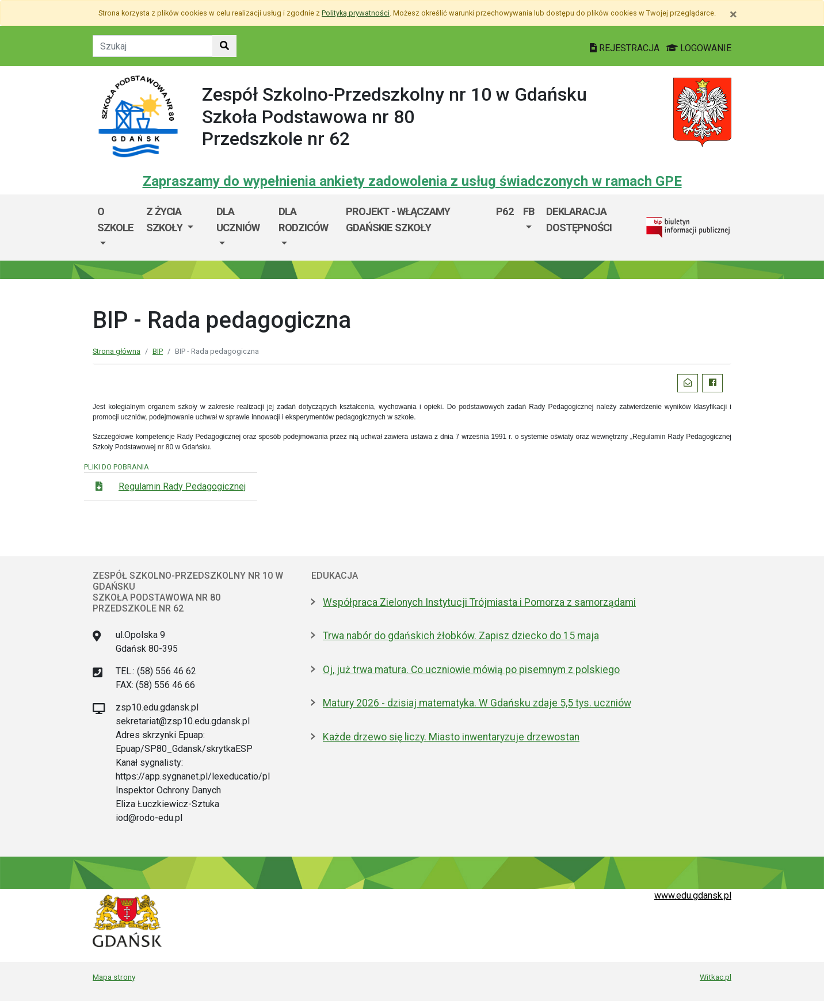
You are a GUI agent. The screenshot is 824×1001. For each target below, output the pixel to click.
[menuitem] (117, 227)
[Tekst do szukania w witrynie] (153, 46)
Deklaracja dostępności (579, 219)
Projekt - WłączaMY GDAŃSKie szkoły (398, 219)
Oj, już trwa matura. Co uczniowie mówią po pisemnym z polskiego (471, 669)
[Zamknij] (733, 14)
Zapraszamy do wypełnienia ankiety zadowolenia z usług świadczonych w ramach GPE (412, 181)
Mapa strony (114, 976)
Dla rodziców (303, 219)
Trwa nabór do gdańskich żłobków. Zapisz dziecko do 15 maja (461, 635)
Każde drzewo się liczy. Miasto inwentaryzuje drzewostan (451, 737)
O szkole (115, 219)
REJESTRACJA (626, 48)
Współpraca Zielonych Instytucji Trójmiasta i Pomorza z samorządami (479, 602)
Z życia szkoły (165, 219)
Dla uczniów (238, 219)
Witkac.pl (715, 976)
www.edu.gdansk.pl (692, 895)
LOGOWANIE (698, 48)
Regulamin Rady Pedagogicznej (182, 486)
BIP (157, 351)
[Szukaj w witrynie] (224, 46)
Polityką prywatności (356, 13)
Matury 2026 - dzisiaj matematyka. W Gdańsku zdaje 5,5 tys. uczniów (477, 703)
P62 (505, 211)
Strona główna (116, 351)
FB (528, 211)
